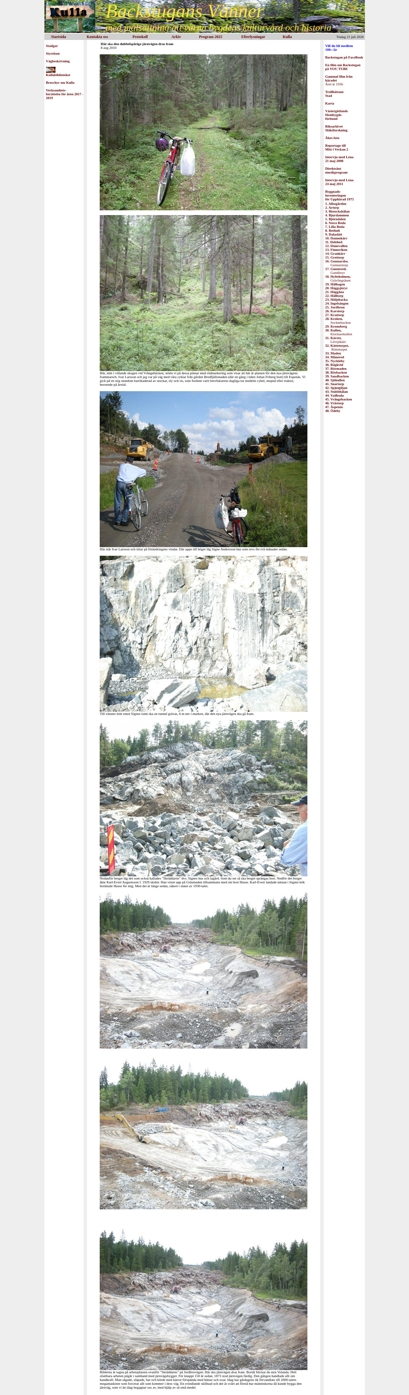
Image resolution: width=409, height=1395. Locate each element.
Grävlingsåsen (338, 278)
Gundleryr (336, 271)
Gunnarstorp (336, 263)
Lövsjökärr (335, 340)
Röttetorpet (337, 347)
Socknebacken (338, 320)
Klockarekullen (338, 332)
